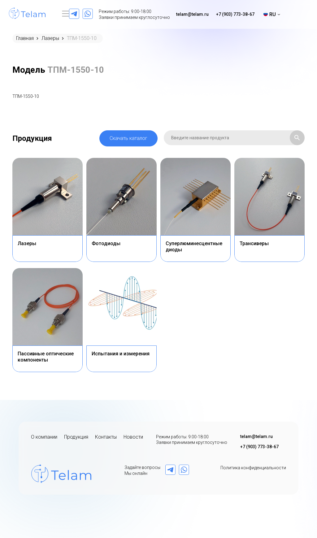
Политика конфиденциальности (253, 467)
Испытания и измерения (121, 354)
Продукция (76, 437)
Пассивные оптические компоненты (46, 357)
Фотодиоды (106, 243)
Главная (25, 38)
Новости (133, 437)
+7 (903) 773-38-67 (235, 14)
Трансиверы (254, 243)
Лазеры (50, 38)
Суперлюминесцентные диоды (194, 247)
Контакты (106, 437)
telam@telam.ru (192, 14)
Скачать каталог (128, 138)
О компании (44, 437)
